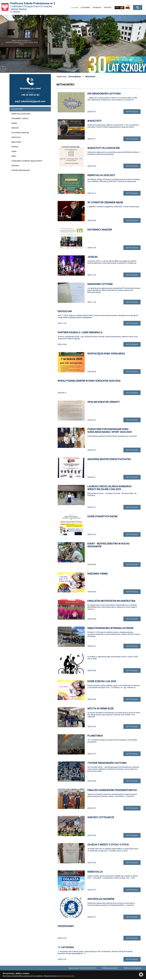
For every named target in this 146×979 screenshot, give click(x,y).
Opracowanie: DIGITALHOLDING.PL (82, 968)
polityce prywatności (66, 976)
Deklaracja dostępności (133, 968)
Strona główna (74, 76)
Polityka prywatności (110, 968)
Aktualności (90, 76)
